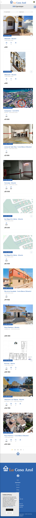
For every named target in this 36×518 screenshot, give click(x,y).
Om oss (17, 484)
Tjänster (17, 487)
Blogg (18, 489)
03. (18, 449)
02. (15, 449)
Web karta (22, 515)
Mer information (10, 506)
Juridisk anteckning (28, 513)
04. (21, 449)
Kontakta (18, 492)
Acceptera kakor (9, 509)
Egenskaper (17, 482)
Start (18, 480)
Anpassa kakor (9, 512)
